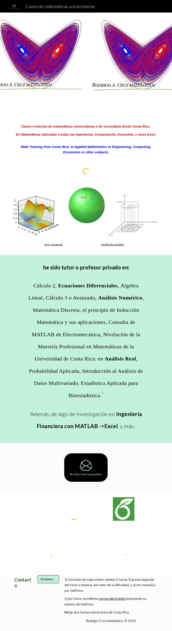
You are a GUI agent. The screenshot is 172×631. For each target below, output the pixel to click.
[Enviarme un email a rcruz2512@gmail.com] (48, 579)
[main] (86, 139)
